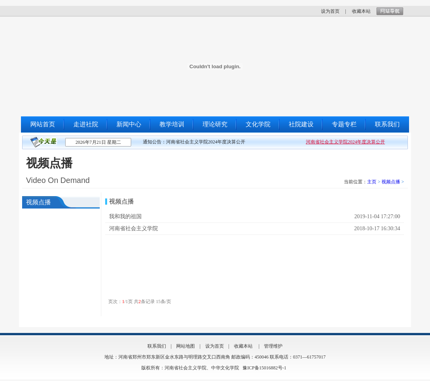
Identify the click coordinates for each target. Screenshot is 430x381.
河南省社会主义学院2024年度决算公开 (345, 142)
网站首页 (42, 124)
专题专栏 (344, 124)
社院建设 (301, 124)
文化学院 (258, 124)
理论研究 (215, 124)
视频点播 (390, 181)
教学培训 (172, 124)
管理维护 (273, 346)
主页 (371, 181)
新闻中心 (128, 124)
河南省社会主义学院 (133, 228)
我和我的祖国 (125, 216)
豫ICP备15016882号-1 (264, 368)
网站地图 (185, 346)
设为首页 (330, 11)
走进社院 (85, 124)
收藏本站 (361, 11)
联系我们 (387, 124)
